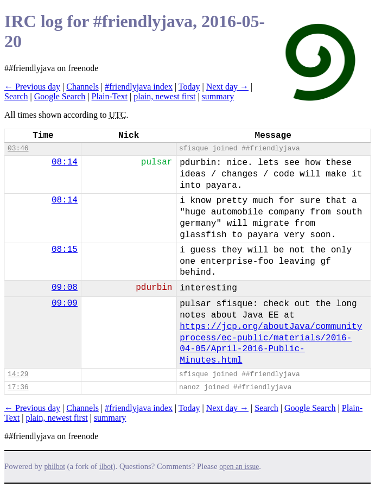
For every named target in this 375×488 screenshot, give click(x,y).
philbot (55, 466)
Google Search (60, 96)
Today (189, 86)
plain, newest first (164, 96)
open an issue (239, 466)
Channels (82, 86)
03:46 (18, 148)
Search (16, 96)
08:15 (65, 250)
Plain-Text (110, 96)
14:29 (18, 374)
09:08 (65, 288)
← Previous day (32, 86)
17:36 (18, 387)
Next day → (227, 86)
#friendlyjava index (139, 86)
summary (218, 96)
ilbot (106, 466)
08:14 (65, 162)
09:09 (65, 303)
